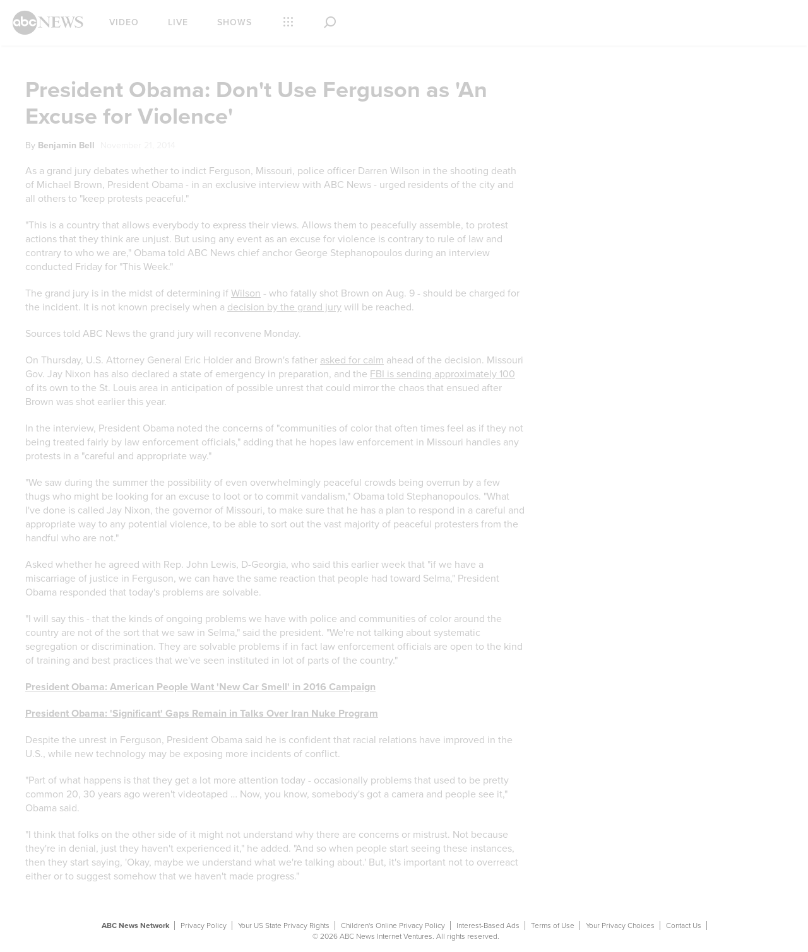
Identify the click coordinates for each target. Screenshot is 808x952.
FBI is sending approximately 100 (442, 374)
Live (178, 22)
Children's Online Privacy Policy (393, 925)
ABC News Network (135, 925)
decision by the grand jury (284, 307)
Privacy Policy (204, 925)
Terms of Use (552, 925)
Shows (234, 22)
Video (124, 22)
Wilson (246, 293)
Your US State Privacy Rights (284, 925)
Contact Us (683, 925)
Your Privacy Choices (620, 925)
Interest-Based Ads (488, 925)
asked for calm (352, 360)
